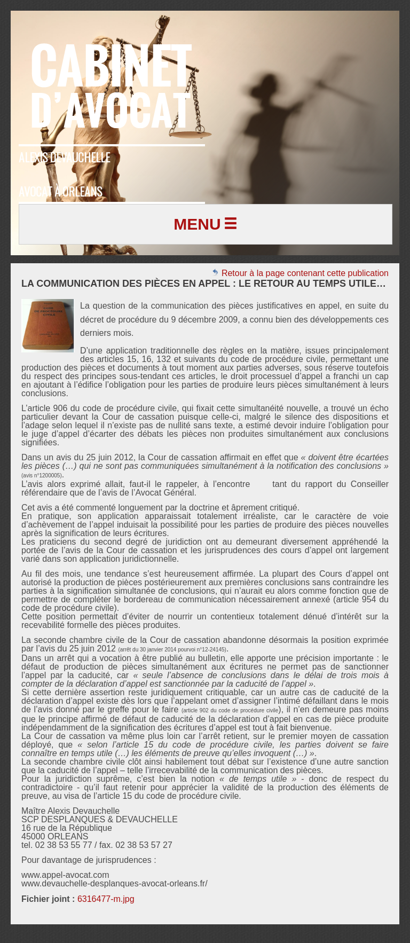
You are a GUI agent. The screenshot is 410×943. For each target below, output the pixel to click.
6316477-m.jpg (106, 898)
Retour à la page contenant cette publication (300, 273)
